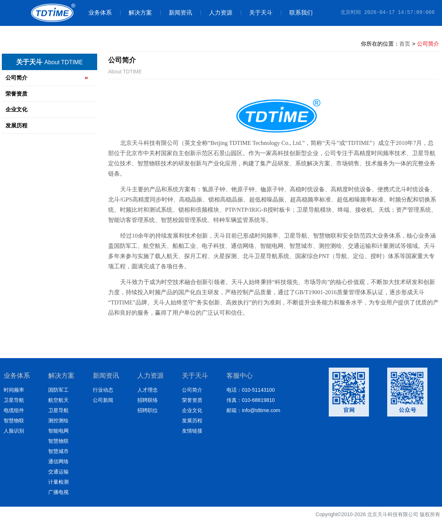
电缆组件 (14, 410)
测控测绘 (58, 420)
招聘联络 (147, 400)
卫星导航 (14, 400)
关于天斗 (257, 12)
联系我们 (297, 12)
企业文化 (16, 109)
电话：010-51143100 (250, 390)
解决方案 (136, 12)
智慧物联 (14, 420)
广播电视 (58, 492)
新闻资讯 (176, 12)
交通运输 (58, 472)
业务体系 (100, 12)
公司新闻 (103, 400)
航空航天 (58, 400)
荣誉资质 (16, 94)
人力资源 (216, 12)
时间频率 (14, 390)
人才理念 (147, 390)
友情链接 (192, 431)
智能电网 (58, 431)
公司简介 (16, 77)
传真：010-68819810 (250, 400)
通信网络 (58, 461)
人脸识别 (14, 431)
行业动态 (103, 390)
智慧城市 (58, 451)
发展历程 (16, 125)
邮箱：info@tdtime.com (253, 410)
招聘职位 (147, 410)
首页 (404, 44)
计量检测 (58, 482)
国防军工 (58, 390)
